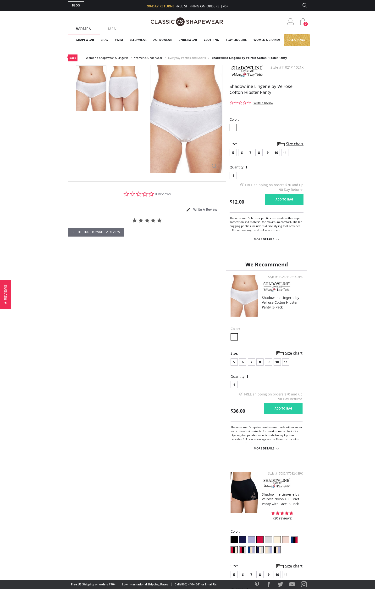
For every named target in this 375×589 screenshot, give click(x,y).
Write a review (263, 103)
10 (276, 152)
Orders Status (162, 518)
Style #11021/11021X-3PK (163, 282)
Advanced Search (164, 502)
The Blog (219, 526)
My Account (160, 510)
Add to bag (284, 199)
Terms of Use (105, 567)
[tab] (202, 210)
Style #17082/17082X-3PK (283, 282)
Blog (76, 5)
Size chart (294, 143)
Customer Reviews (227, 510)
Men (112, 29)
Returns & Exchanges (168, 533)
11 (285, 152)
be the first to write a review (96, 232)
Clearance (296, 40)
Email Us (211, 584)
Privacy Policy (224, 533)
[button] (5, 294)
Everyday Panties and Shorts (187, 58)
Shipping (156, 526)
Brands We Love (225, 518)
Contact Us (159, 541)
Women (84, 29)
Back (72, 58)
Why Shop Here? (225, 502)
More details (264, 239)
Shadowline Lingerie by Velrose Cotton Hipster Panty (249, 58)
